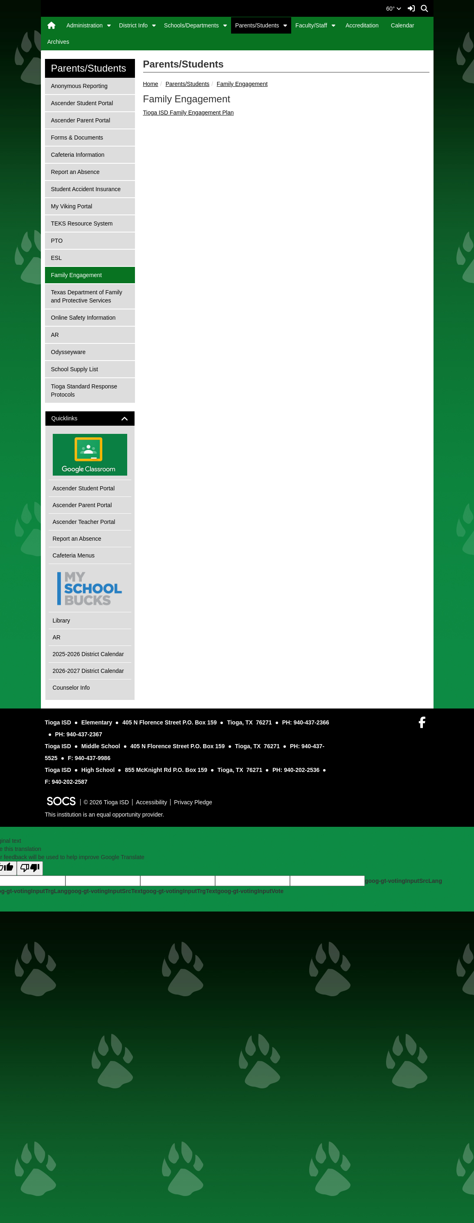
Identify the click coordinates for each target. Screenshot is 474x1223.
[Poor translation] (30, 1089)
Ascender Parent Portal (80, 341)
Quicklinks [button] (72, 639)
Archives (58, 41)
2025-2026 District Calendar (88, 875)
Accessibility (151, 1023)
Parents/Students (257, 25)
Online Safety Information (83, 538)
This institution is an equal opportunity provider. (104, 1035)
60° (393, 8)
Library (61, 841)
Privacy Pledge (193, 1023)
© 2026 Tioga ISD (106, 1023)
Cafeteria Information (78, 375)
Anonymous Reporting (79, 306)
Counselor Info (71, 908)
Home (150, 305)
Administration (84, 25)
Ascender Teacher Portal (84, 743)
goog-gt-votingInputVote (250, 1112)
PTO (62, 461)
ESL (62, 478)
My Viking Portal (71, 427)
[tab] (90, 639)
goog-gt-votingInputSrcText (104, 1112)
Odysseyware (68, 572)
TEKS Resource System (82, 444)
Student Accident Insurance (86, 409)
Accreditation (362, 25)
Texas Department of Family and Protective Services (86, 517)
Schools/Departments (191, 25)
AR (62, 555)
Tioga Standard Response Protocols (84, 611)
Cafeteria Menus (74, 776)
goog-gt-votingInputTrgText (179, 1112)
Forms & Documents (77, 358)
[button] (109, 25)
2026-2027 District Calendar (88, 892)
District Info (133, 25)
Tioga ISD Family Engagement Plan (188, 333)
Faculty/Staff (311, 25)
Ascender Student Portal (82, 323)
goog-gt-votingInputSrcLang (403, 1102)
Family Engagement (242, 305)
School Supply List (74, 589)
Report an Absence (75, 392)
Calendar (402, 25)
